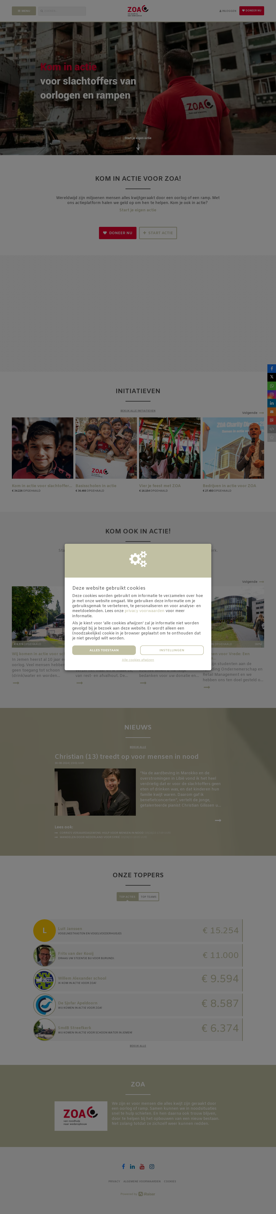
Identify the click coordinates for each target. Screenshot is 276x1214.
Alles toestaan (104, 650)
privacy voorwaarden (145, 611)
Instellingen (172, 650)
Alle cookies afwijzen (138, 660)
